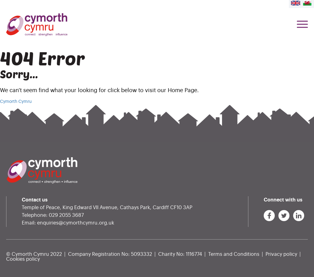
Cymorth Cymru (16, 101)
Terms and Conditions (233, 254)
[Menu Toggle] (302, 25)
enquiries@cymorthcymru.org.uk (75, 222)
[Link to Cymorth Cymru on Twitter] (283, 215)
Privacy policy (281, 254)
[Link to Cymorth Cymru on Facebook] (269, 215)
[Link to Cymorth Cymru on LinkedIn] (298, 215)
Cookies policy (23, 259)
